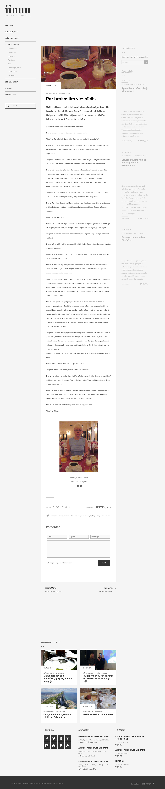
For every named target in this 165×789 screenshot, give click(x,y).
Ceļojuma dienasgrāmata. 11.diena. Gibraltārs (57, 716)
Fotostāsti (11, 75)
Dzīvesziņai (10, 32)
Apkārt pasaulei (13, 45)
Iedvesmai (11, 56)
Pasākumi (11, 60)
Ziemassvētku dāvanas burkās (93, 747)
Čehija (60, 516)
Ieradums (119, 760)
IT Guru (8, 88)
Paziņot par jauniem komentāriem (59, 563)
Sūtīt (104, 563)
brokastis (54, 516)
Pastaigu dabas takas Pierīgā (133, 239)
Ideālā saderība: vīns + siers (98, 714)
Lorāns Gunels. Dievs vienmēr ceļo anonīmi (130, 737)
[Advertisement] (94, 23)
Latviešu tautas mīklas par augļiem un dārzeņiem (134, 162)
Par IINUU (9, 25)
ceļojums (67, 516)
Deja (9, 64)
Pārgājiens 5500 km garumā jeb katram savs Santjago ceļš (98, 678)
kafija (80, 516)
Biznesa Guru (11, 82)
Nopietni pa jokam (14, 68)
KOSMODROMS (146, 784)
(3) (130, 240)
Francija (74, 516)
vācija (99, 516)
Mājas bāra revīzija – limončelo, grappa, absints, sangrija (58, 678)
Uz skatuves (12, 48)
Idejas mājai (12, 71)
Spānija (93, 516)
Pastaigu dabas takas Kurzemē (93, 736)
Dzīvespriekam (12, 38)
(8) (133, 91)
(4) (134, 165)
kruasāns (86, 516)
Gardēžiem (12, 52)
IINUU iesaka (10, 95)
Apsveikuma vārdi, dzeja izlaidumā (135, 90)
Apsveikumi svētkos (138, 84)
